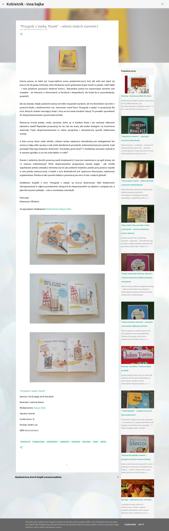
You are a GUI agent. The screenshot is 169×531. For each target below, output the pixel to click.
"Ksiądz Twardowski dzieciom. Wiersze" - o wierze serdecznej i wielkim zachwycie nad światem (137, 278)
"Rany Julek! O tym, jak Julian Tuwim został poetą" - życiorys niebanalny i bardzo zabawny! (135, 229)
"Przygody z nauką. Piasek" (33, 391)
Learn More (130, 524)
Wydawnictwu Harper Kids (58, 209)
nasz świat (86, 442)
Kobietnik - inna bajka (25, 4)
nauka (95, 442)
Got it (141, 524)
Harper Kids (40, 408)
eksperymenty (52, 442)
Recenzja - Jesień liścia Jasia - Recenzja (136, 500)
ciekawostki (25, 442)
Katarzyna (76, 442)
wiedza (103, 442)
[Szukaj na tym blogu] (154, 4)
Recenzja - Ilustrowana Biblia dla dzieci (136, 96)
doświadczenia (38, 442)
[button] (21, 34)
